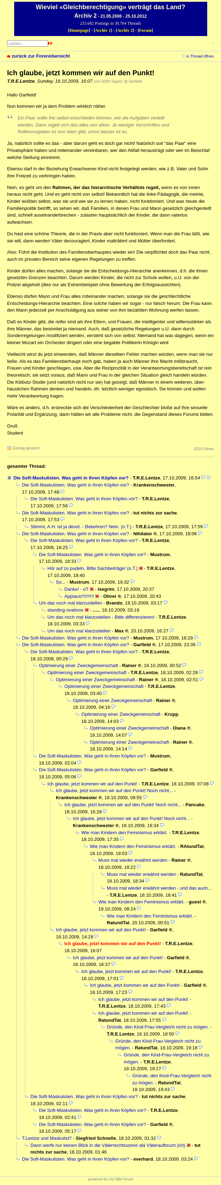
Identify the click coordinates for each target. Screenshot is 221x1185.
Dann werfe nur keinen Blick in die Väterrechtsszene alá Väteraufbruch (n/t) (107, 1145)
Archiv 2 (125, 30)
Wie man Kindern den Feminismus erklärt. (124, 832)
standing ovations (65, 610)
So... (60, 582)
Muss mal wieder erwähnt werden (132, 860)
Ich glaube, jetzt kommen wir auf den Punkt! (92, 783)
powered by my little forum (110, 1179)
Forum (145, 30)
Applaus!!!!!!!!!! (79, 596)
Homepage (79, 30)
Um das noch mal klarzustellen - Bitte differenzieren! (101, 617)
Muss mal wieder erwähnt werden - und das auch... (159, 888)
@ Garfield (133, 81)
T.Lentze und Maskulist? (47, 1138)
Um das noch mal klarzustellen (70, 603)
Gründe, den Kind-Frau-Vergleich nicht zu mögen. (158, 1027)
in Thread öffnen (200, 56)
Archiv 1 (103, 30)
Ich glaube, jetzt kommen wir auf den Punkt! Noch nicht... (114, 790)
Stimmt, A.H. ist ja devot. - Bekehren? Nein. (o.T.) (81, 526)
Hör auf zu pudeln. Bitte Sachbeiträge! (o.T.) (92, 568)
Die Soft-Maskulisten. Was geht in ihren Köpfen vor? (71, 478)
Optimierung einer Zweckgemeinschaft (78, 665)
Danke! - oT (76, 589)
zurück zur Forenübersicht (41, 56)
